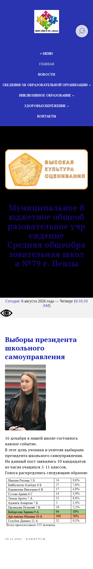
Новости (46, 74)
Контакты (46, 116)
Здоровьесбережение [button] (45, 106)
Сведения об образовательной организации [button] (45, 85)
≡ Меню (46, 53)
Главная (46, 64)
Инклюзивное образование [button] (45, 95)
